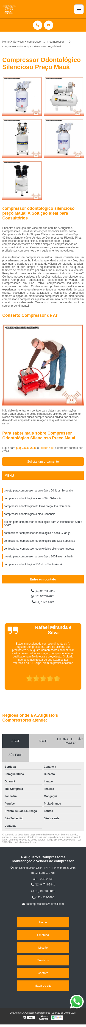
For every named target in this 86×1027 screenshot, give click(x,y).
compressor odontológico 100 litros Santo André (33, 564)
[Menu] (79, 9)
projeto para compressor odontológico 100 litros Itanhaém (39, 556)
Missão (43, 947)
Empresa (43, 935)
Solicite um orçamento (43, 461)
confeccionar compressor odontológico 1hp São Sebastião (39, 540)
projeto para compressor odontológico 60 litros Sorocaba (38, 490)
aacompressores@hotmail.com (43, 904)
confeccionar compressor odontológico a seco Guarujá (37, 533)
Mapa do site (42, 985)
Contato (43, 973)
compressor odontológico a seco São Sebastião (33, 498)
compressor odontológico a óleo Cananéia (29, 514)
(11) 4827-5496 (43, 602)
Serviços (43, 960)
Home (43, 922)
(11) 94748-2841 (26, 448)
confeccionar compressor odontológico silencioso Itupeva (39, 548)
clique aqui (47, 448)
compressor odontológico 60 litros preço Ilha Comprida (37, 506)
